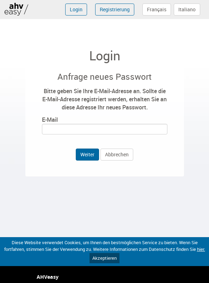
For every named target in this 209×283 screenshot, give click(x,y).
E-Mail (50, 120)
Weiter (87, 154)
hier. (201, 249)
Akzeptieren (104, 258)
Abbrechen (117, 154)
